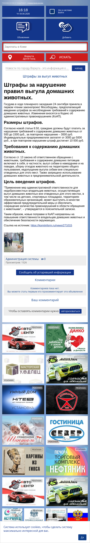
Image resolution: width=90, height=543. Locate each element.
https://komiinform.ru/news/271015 (51, 225)
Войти (61, 12)
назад (78, 68)
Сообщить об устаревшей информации (45, 272)
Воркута (29, 56)
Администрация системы (35, 3)
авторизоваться (70, 311)
